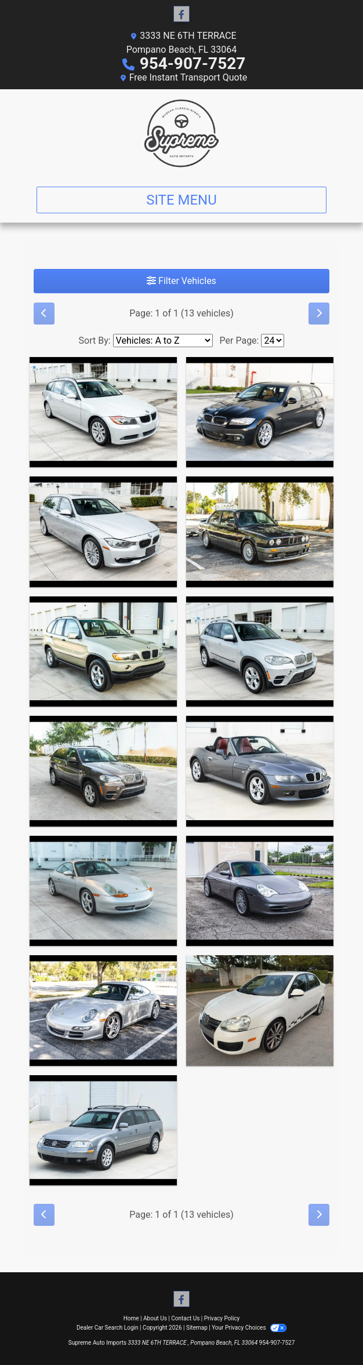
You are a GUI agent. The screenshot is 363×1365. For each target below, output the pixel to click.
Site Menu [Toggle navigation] (181, 200)
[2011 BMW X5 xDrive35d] (259, 651)
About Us (155, 1318)
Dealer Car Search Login (108, 1327)
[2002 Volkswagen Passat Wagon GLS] (103, 1130)
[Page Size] (272, 340)
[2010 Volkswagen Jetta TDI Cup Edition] (259, 1010)
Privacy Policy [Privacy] (222, 1318)
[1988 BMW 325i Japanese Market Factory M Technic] (259, 531)
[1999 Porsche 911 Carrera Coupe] (103, 891)
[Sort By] (163, 340)
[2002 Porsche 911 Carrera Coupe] (259, 891)
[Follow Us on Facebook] (181, 14)
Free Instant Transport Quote (188, 77)
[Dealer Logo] (181, 133)
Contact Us (185, 1318)
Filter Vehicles (181, 280)
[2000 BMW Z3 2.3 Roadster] (259, 771)
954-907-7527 (193, 63)
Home (131, 1318)
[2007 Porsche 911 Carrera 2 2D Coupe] (103, 1010)
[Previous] (44, 314)
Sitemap (197, 1327)
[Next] (318, 314)
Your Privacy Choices (249, 1327)
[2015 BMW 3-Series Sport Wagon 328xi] (103, 531)
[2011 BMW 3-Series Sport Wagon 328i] (259, 412)
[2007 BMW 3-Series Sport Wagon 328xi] (103, 412)
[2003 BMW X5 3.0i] (103, 651)
